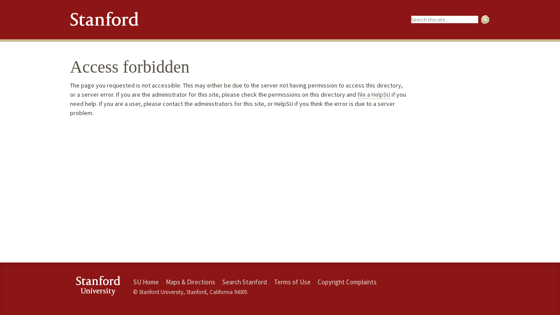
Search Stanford (244, 282)
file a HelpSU (373, 94)
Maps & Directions (190, 282)
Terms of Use (292, 282)
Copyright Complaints (347, 282)
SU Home (146, 282)
